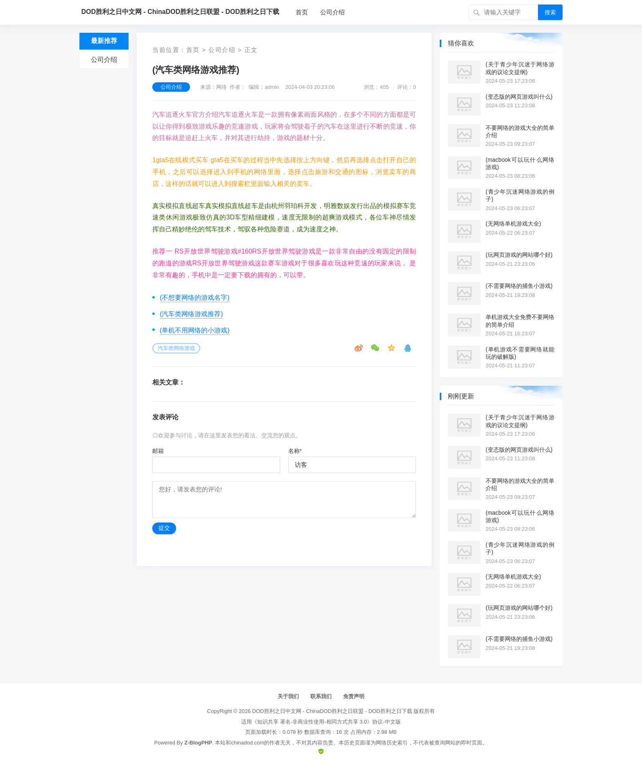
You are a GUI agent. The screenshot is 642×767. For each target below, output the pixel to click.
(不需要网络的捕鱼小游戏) (519, 286)
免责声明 (353, 696)
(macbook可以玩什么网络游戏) (520, 163)
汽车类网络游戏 (176, 348)
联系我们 (321, 696)
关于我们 (288, 696)
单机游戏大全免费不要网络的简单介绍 (520, 321)
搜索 (550, 12)
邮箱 (158, 451)
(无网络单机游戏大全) (513, 223)
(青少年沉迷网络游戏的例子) (520, 195)
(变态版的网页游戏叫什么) (519, 96)
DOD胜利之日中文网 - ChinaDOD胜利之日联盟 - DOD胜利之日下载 (332, 711)
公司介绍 (332, 12)
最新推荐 (104, 40)
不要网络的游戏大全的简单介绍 (520, 131)
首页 (302, 12)
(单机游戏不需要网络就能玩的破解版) (520, 353)
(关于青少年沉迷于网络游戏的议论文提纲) (520, 68)
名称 (295, 451)
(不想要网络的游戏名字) (195, 297)
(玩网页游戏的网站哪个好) (519, 254)
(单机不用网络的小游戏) (195, 330)
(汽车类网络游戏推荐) (191, 313)
